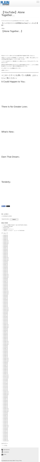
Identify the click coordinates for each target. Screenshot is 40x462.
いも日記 (26, 20)
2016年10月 (6, 394)
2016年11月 (6, 393)
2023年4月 (5, 285)
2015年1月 (5, 424)
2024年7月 (5, 264)
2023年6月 (5, 282)
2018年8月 (5, 363)
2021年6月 (5, 316)
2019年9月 (5, 345)
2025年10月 (6, 243)
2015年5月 (5, 418)
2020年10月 (6, 327)
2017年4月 (5, 386)
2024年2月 (5, 271)
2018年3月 (5, 370)
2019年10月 (6, 344)
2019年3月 (5, 354)
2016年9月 (5, 396)
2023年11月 (6, 275)
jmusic (3, 454)
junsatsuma (15, 20)
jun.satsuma (5, 452)
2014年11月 (6, 426)
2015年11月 (6, 410)
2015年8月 (5, 414)
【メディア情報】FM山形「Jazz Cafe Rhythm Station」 (15, 225)
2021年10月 (6, 310)
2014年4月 (5, 435)
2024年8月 (5, 263)
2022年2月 (5, 305)
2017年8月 (5, 380)
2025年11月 (6, 242)
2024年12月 (6, 257)
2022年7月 (5, 298)
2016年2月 (5, 405)
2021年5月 (5, 317)
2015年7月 (5, 415)
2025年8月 (5, 246)
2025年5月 (5, 250)
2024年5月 (5, 267)
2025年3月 (5, 253)
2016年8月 (5, 397)
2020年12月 (6, 324)
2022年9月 (5, 295)
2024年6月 (5, 266)
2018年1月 (5, 373)
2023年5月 (5, 284)
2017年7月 (5, 382)
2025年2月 (5, 254)
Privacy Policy (19, 460)
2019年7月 (5, 348)
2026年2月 (5, 238)
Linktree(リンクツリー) (8, 229)
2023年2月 (5, 288)
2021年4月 (5, 319)
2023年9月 (5, 278)
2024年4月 (5, 268)
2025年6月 (5, 249)
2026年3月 (5, 236)
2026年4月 (5, 235)
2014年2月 (5, 438)
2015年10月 (6, 411)
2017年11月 (6, 376)
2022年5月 (5, 301)
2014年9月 (5, 428)
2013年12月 (6, 440)
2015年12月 (6, 408)
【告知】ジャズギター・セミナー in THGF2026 (13, 230)
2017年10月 (6, 377)
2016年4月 (5, 403)
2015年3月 (5, 421)
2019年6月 (5, 349)
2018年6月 (5, 366)
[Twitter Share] (8, 206)
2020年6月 (5, 333)
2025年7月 (5, 247)
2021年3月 (5, 320)
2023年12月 (6, 274)
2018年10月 (6, 361)
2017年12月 (6, 375)
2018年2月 (5, 372)
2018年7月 (5, 365)
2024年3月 (5, 270)
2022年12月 (6, 291)
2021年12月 (6, 308)
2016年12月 (6, 391)
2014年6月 (5, 432)
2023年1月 (5, 289)
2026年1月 (5, 239)
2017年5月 (5, 384)
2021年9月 (5, 312)
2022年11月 (6, 292)
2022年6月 (5, 299)
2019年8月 (5, 347)
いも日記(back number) (6, 216)
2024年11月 (6, 259)
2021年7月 (5, 315)
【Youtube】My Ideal (8, 226)
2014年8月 (5, 429)
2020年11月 (6, 326)
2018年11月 (6, 359)
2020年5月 (5, 334)
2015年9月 (5, 412)
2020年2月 (5, 338)
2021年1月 (5, 323)
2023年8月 (5, 280)
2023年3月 (5, 287)
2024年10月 (6, 260)
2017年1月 (5, 390)
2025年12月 (6, 240)
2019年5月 (5, 351)
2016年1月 (5, 407)
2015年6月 (5, 417)
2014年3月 (5, 436)
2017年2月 (5, 389)
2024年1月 (5, 273)
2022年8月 (5, 296)
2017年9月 (5, 379)
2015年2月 (5, 422)
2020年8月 (5, 330)
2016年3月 (5, 404)
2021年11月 (6, 309)
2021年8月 (5, 313)
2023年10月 (6, 277)
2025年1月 (5, 256)
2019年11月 (6, 342)
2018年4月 (5, 369)
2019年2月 (5, 355)
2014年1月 (5, 439)
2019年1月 (5, 356)
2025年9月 (5, 245)
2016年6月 (5, 400)
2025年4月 (5, 252)
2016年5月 (5, 401)
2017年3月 (5, 387)
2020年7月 (5, 331)
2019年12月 (6, 341)
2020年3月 (5, 337)
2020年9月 (5, 328)
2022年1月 (5, 306)
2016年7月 (5, 398)
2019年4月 (5, 352)
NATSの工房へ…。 (7, 227)
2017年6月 (5, 383)
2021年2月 (5, 321)
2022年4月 (5, 302)
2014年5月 (5, 433)
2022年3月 (5, 303)
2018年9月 (5, 362)
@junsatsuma (5, 449)
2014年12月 (6, 425)
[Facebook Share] (3, 206)
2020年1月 (5, 340)
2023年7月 (5, 281)
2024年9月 (5, 261)
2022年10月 (6, 294)
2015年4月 (5, 419)
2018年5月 (5, 368)
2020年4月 (5, 335)
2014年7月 (5, 431)
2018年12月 (6, 358)
